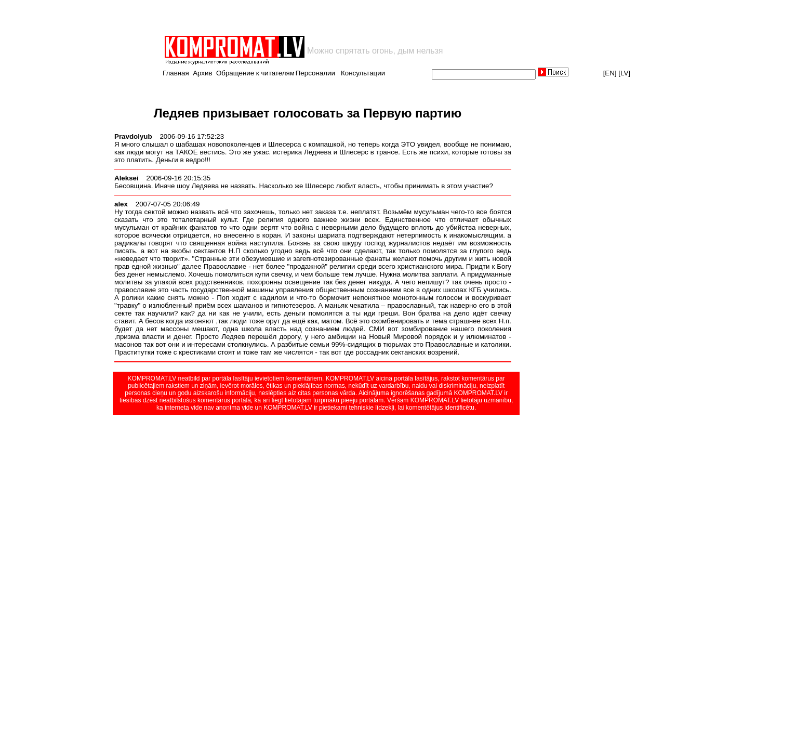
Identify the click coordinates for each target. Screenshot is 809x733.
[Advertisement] (284, 17)
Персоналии (315, 73)
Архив (202, 73)
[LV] (624, 73)
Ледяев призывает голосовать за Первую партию (308, 113)
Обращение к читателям (255, 73)
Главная (176, 73)
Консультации (363, 73)
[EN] (610, 73)
